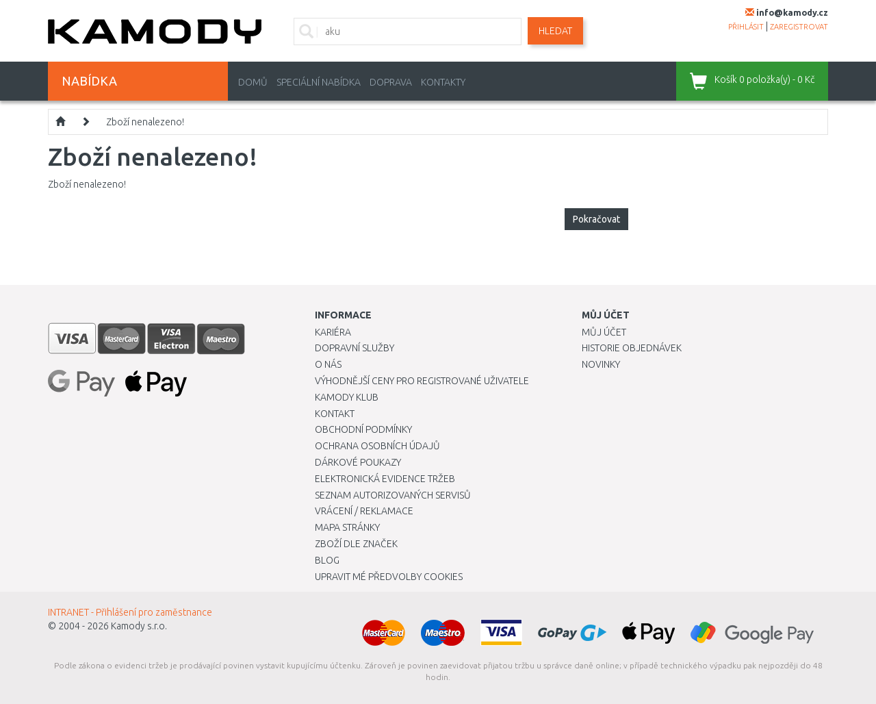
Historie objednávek (632, 347)
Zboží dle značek (356, 543)
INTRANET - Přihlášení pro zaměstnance (130, 612)
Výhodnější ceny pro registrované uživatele (422, 380)
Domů (253, 82)
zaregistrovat (799, 27)
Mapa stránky (347, 527)
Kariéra (333, 332)
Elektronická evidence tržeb (385, 478)
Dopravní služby (354, 347)
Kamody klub (346, 397)
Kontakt (335, 413)
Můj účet (604, 332)
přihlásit (746, 27)
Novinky (601, 364)
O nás (328, 364)
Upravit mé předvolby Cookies (389, 576)
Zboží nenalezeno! (145, 121)
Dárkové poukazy (358, 462)
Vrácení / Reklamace (364, 510)
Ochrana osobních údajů (377, 445)
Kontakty (443, 82)
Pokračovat (596, 219)
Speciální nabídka (318, 82)
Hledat (555, 30)
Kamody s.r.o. (139, 625)
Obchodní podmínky (363, 429)
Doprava (391, 82)
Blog (327, 560)
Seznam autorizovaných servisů (393, 495)
